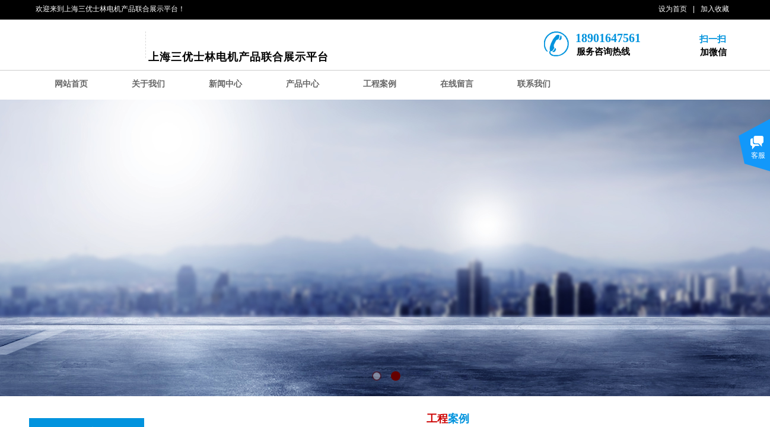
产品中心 (302, 83)
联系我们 (534, 83)
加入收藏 (715, 9)
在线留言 (456, 83)
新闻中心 (225, 83)
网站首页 (71, 83)
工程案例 (379, 83)
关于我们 (148, 83)
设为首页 (672, 9)
